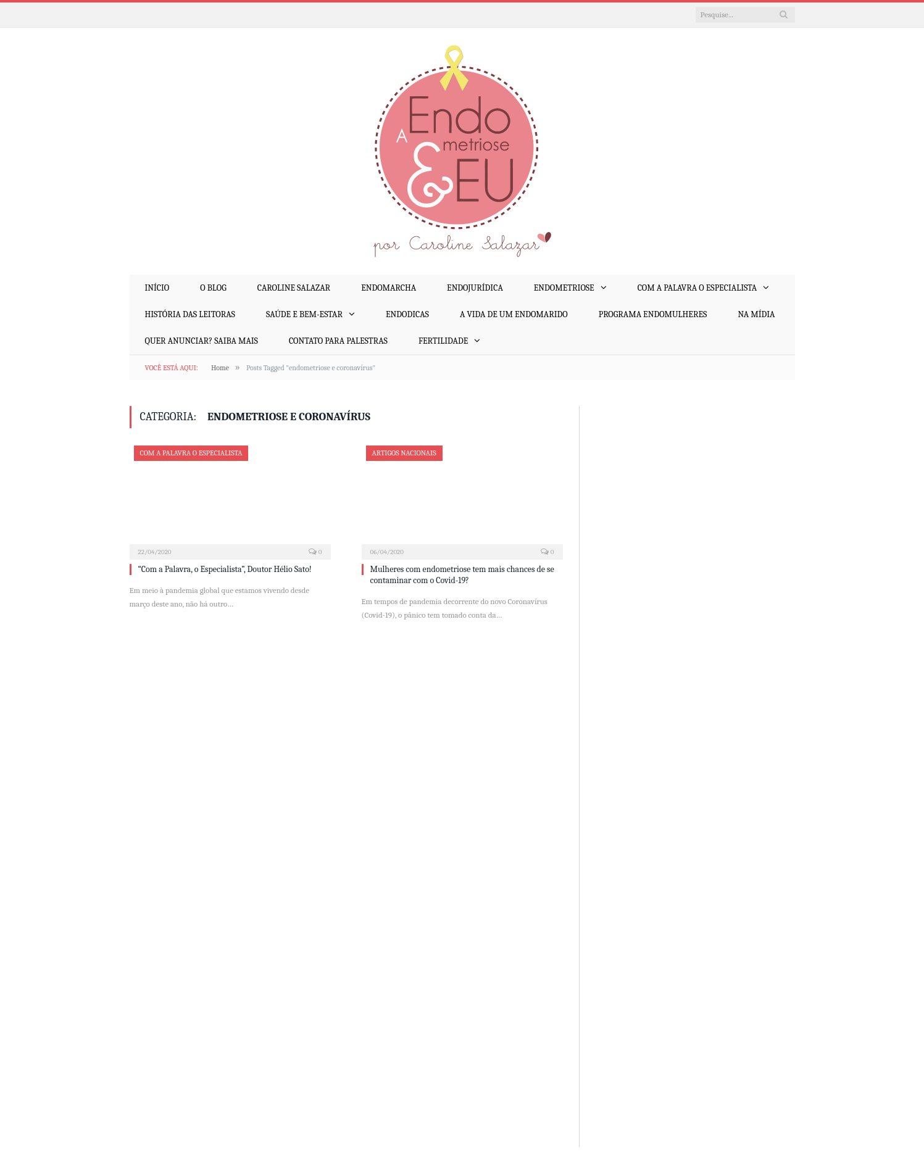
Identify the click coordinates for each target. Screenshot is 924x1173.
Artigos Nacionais (404, 453)
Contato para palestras (338, 341)
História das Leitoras (190, 314)
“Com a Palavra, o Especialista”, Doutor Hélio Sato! (225, 569)
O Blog (213, 288)
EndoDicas (407, 314)
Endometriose (564, 288)
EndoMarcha (388, 288)
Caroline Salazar (293, 288)
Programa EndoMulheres (653, 314)
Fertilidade (443, 341)
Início (157, 288)
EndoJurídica (475, 288)
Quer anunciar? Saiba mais (201, 341)
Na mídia (756, 314)
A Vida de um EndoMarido (514, 314)
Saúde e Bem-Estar (304, 314)
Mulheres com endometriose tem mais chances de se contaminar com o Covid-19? (462, 575)
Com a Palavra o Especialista (697, 288)
